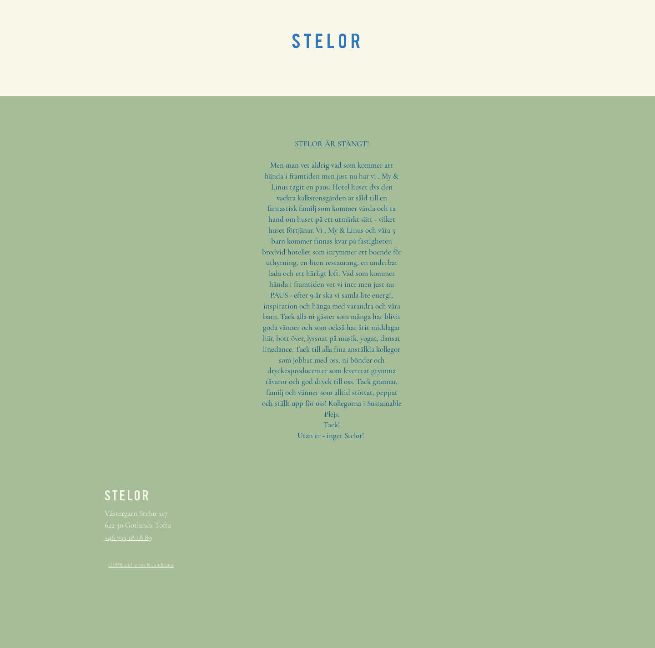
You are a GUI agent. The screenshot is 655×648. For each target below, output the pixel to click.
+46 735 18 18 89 (128, 537)
